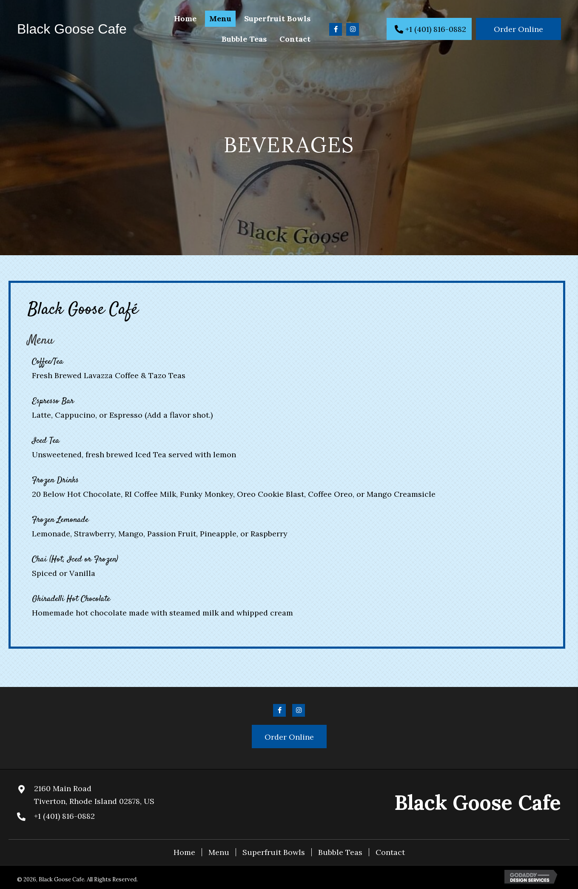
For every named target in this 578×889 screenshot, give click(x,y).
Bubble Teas (340, 852)
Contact (390, 852)
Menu (218, 852)
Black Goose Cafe (72, 29)
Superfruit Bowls (273, 852)
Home (184, 852)
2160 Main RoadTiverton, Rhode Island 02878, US (94, 795)
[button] (335, 29)
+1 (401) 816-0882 (64, 816)
